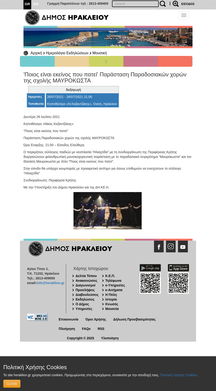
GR (27, 4)
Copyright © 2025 (80, 338)
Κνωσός (111, 304)
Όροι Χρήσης (95, 319)
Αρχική (36, 53)
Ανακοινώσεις (86, 280)
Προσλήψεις (85, 290)
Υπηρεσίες (84, 309)
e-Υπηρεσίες (115, 285)
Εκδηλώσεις (85, 299)
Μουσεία (112, 309)
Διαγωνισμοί (85, 285)
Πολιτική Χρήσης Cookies (178, 375)
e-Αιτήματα (114, 290)
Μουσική (100, 53)
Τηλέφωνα (113, 280)
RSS (101, 329)
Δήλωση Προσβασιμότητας (134, 319)
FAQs (86, 329)
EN (36, 4)
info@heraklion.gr (50, 283)
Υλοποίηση (110, 338)
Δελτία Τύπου (86, 276)
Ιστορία (111, 299)
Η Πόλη (111, 295)
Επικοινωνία (68, 319)
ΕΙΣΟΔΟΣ (188, 4)
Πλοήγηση (67, 329)
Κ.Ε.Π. (110, 276)
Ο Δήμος (82, 304)
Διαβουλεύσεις (87, 295)
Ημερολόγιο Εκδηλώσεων (67, 53)
